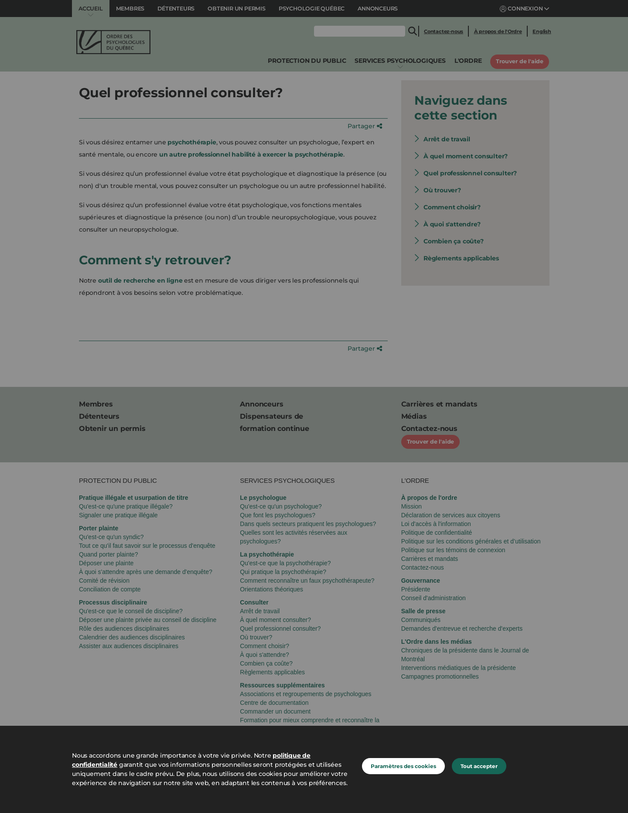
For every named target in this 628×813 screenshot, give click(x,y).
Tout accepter (479, 766)
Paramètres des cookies (403, 766)
